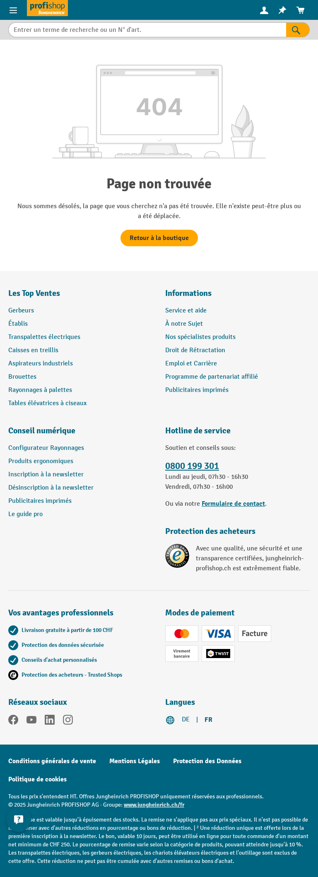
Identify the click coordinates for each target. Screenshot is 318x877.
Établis (18, 324)
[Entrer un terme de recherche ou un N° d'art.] (147, 29)
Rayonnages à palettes (40, 390)
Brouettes (22, 377)
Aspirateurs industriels (40, 364)
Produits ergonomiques (40, 461)
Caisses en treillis (33, 350)
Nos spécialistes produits (200, 337)
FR (208, 720)
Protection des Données (207, 761)
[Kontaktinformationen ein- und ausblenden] (18, 819)
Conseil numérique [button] (41, 430)
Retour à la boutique (159, 238)
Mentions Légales (134, 761)
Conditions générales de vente (52, 761)
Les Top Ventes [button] (34, 293)
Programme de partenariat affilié (211, 377)
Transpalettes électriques (44, 337)
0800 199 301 (192, 466)
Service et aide (186, 311)
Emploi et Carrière (191, 364)
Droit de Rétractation (195, 350)
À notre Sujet (184, 324)
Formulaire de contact (233, 504)
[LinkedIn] (50, 721)
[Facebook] (13, 721)
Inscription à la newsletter (46, 474)
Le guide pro (25, 514)
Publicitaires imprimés (197, 390)
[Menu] (13, 10)
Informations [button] (188, 293)
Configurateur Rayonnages (46, 448)
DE (186, 719)
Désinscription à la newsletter (51, 488)
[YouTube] (31, 721)
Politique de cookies (37, 779)
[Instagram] (68, 721)
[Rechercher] (298, 29)
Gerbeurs (21, 311)
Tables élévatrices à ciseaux (47, 403)
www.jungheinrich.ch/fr (154, 804)
